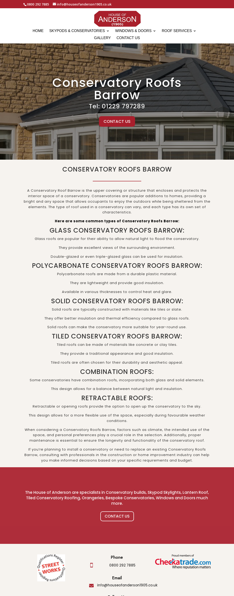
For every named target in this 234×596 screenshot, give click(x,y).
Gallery (102, 38)
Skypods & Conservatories (77, 31)
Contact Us (117, 516)
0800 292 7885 (122, 565)
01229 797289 (123, 108)
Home (38, 31)
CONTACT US (117, 123)
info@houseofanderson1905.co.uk (127, 585)
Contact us (128, 38)
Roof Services (177, 31)
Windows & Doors (133, 31)
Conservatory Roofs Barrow (117, 91)
